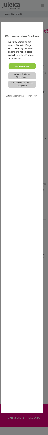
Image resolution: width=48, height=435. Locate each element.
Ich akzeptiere (22, 66)
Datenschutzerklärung (15, 96)
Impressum (32, 96)
